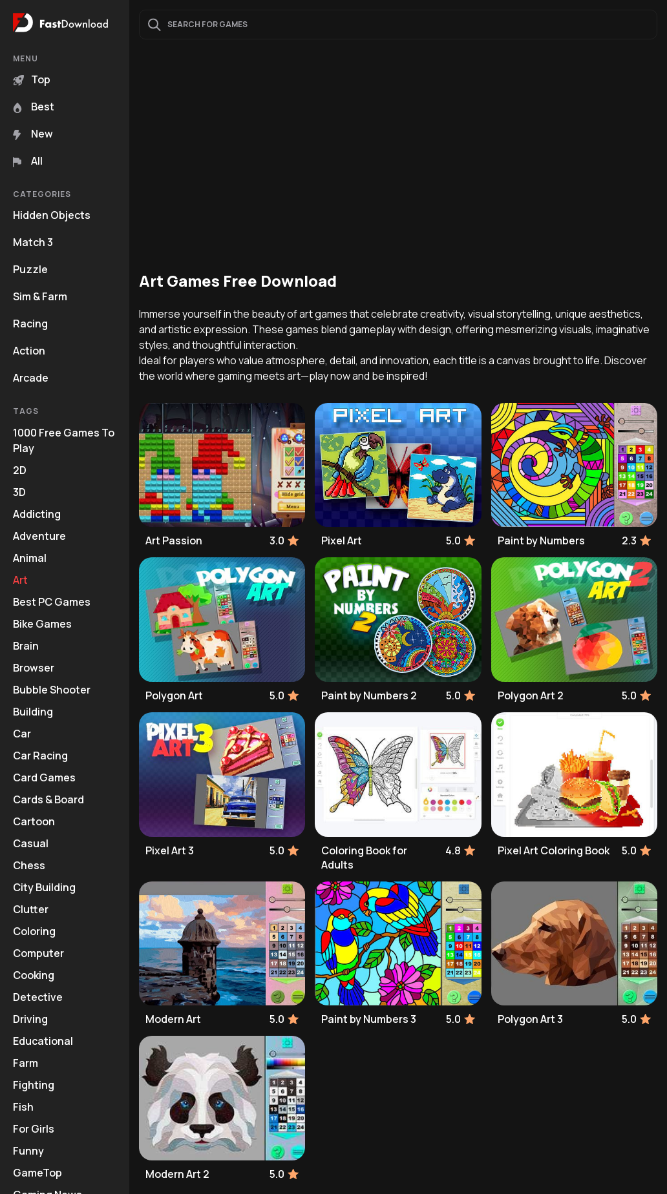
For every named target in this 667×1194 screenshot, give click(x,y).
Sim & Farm (40, 296)
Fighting (33, 1085)
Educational (43, 1041)
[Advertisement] (398, 155)
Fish (23, 1107)
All (28, 161)
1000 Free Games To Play (63, 440)
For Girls (33, 1129)
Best (33, 106)
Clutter (30, 909)
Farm (25, 1063)
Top (31, 79)
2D (19, 470)
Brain (26, 646)
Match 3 (33, 242)
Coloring (34, 931)
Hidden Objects (51, 215)
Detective (38, 997)
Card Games (44, 777)
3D (19, 492)
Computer (38, 953)
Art (20, 580)
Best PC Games (51, 602)
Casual (30, 843)
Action (29, 351)
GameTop (37, 1173)
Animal (30, 558)
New (33, 134)
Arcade (30, 378)
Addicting (37, 514)
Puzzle (30, 269)
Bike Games (42, 624)
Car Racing (40, 755)
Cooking (33, 975)
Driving (30, 1019)
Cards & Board (48, 799)
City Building (44, 887)
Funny (28, 1151)
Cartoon (34, 821)
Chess (29, 865)
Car (22, 733)
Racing (30, 323)
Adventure (39, 536)
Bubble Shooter (51, 690)
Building (33, 712)
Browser (33, 668)
